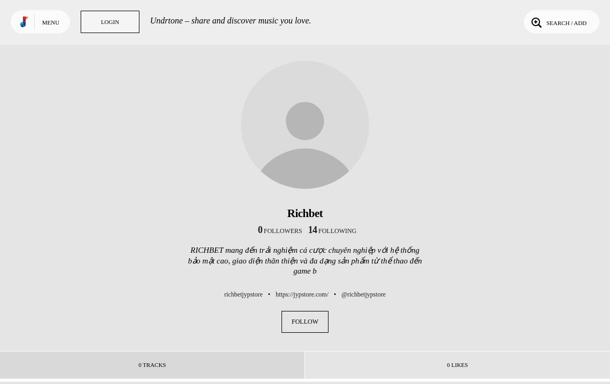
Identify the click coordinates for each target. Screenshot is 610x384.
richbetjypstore (243, 294)
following (332, 231)
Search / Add (557, 21)
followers (280, 231)
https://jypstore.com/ (302, 294)
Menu (50, 22)
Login (110, 22)
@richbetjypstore (363, 294)
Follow (305, 321)
